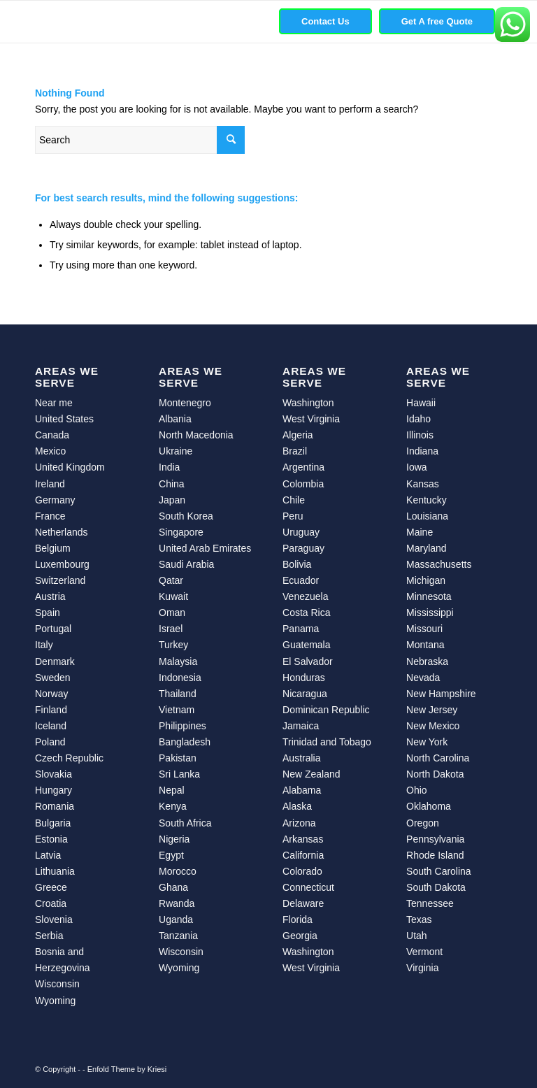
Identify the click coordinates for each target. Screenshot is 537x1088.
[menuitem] (325, 22)
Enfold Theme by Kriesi (127, 1069)
